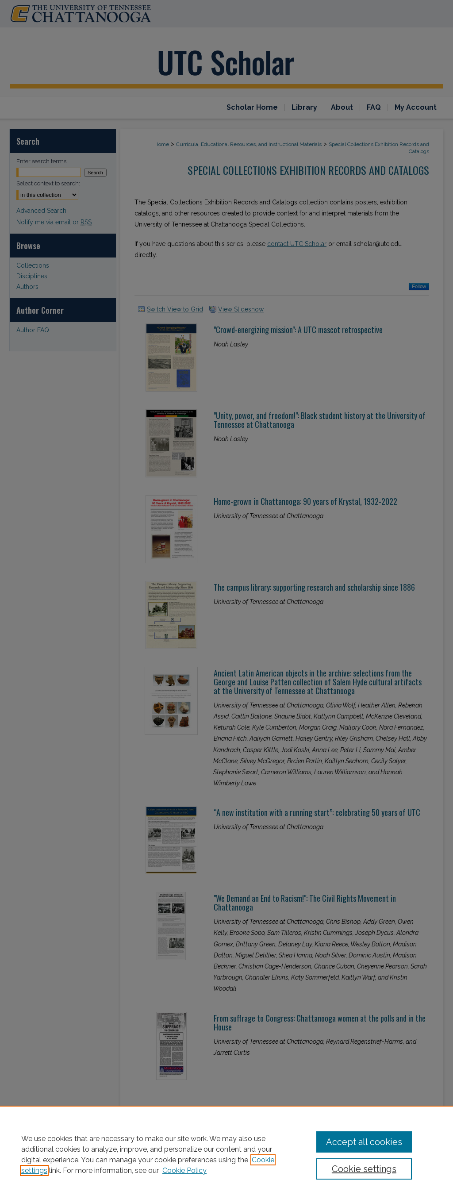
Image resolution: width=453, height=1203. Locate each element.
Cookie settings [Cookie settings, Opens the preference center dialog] (364, 1169)
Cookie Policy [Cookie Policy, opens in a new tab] (184, 1170)
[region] (226, 1154)
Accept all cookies (364, 1142)
